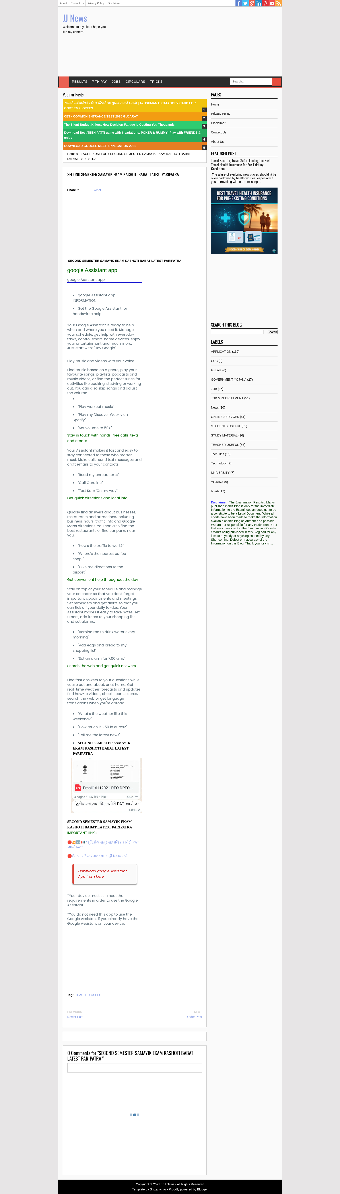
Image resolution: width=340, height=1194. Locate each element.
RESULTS (79, 81)
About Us (217, 141)
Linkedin (258, 3)
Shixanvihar (158, 1189)
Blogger (202, 1189)
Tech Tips (217, 454)
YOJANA (217, 482)
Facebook (238, 3)
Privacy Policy (95, 3)
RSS (278, 3)
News (215, 407)
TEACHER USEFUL (89, 995)
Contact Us (77, 3)
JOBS (116, 81)
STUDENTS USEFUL (226, 426)
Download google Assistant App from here (102, 874)
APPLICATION (221, 351)
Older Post (194, 1017)
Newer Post (75, 1017)
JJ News (75, 17)
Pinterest (265, 3)
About (63, 3)
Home (64, 81)
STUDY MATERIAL (224, 435)
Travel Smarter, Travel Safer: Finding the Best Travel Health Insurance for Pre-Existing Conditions (240, 164)
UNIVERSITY (220, 472)
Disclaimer (114, 3)
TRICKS (156, 81)
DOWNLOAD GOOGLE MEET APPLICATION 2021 (100, 146)
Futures (216, 370)
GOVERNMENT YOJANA (229, 379)
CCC (214, 361)
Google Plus (252, 3)
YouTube (272, 3)
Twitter (245, 3)
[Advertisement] (197, 42)
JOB (214, 389)
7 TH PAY (99, 81)
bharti (215, 491)
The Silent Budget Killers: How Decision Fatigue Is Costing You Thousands (119, 124)
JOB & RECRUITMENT (227, 398)
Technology (219, 463)
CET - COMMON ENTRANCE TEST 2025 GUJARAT (101, 116)
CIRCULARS (135, 81)
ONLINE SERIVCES (225, 417)
